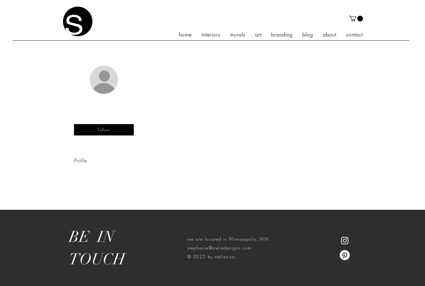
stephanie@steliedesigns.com (219, 248)
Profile (80, 160)
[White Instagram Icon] (345, 241)
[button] (356, 18)
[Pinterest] (345, 255)
